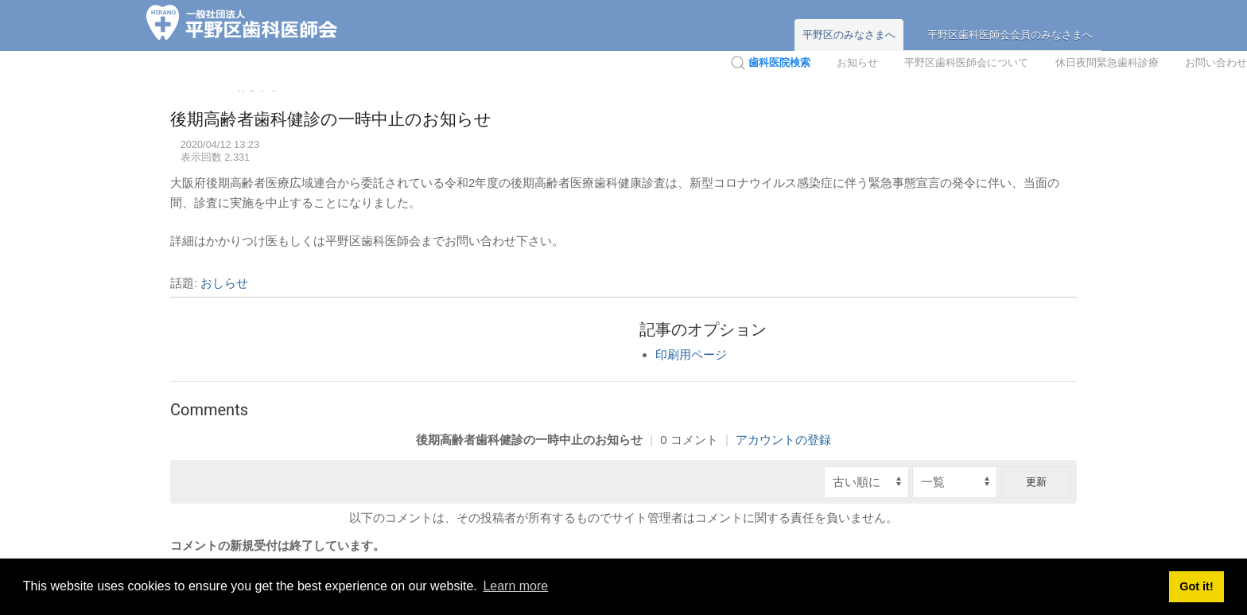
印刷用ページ (691, 354)
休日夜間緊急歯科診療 (1107, 62)
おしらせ (224, 283)
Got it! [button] (1196, 586)
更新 (1036, 482)
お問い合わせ (1216, 62)
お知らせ (857, 62)
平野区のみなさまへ (848, 35)
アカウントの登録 (783, 439)
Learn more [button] (515, 586)
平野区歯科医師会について (966, 62)
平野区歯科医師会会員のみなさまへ (1010, 35)
